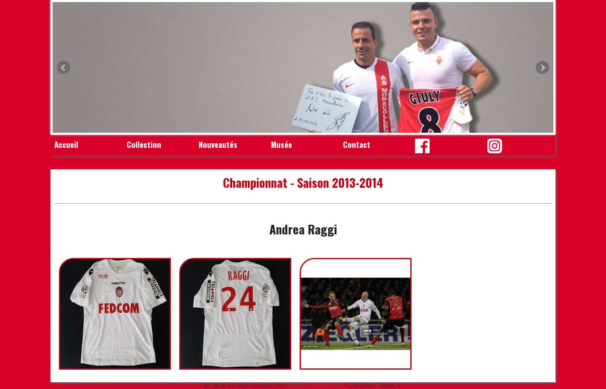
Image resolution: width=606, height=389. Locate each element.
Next (542, 67)
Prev (63, 67)
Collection (144, 144)
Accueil (66, 144)
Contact (356, 144)
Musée (281, 144)
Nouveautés (218, 144)
